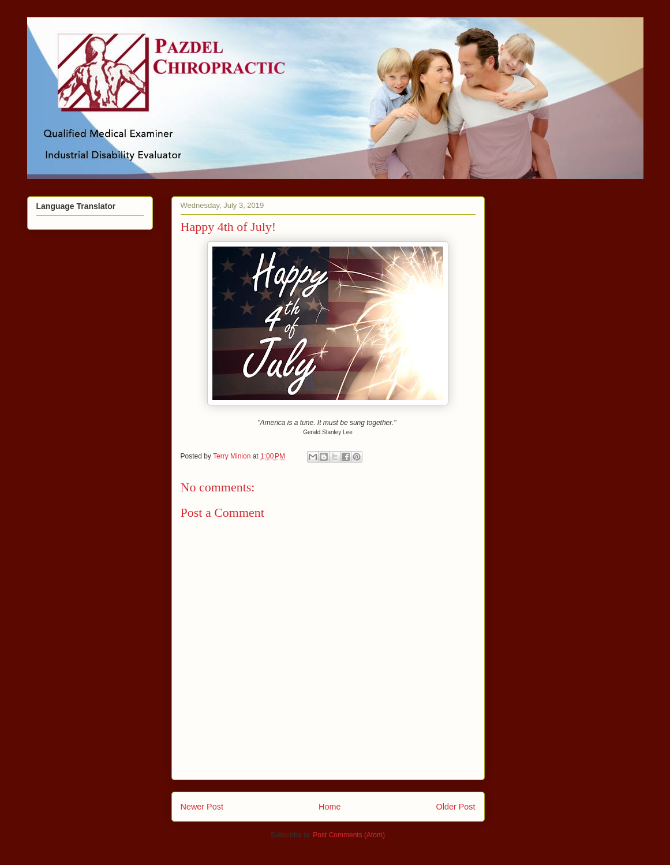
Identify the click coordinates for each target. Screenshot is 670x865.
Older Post (456, 806)
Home (329, 806)
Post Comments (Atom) (349, 835)
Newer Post (202, 806)
